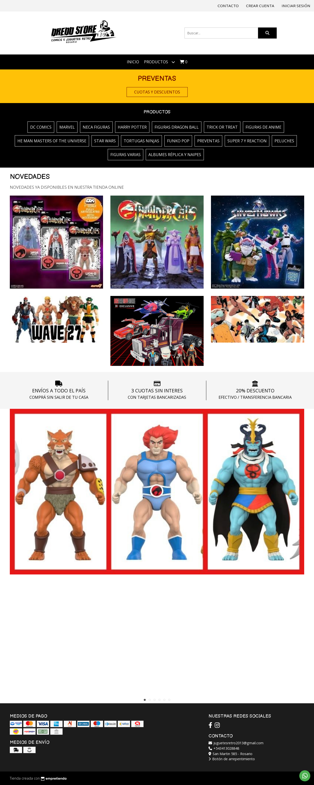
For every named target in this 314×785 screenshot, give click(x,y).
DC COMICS (41, 127)
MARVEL (67, 127)
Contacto (228, 5)
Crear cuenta (260, 5)
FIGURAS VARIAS (125, 154)
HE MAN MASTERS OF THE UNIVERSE (51, 141)
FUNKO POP (178, 141)
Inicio (133, 62)
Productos (159, 61)
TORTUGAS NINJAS (141, 141)
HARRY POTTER (132, 127)
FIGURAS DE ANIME (263, 127)
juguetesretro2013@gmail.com (236, 743)
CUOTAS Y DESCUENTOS (157, 92)
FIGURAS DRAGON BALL (177, 127)
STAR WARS (105, 141)
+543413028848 (224, 748)
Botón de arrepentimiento (232, 759)
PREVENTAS (208, 141)
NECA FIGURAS (96, 127)
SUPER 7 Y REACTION (247, 141)
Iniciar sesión (296, 5)
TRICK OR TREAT (222, 127)
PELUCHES (284, 141)
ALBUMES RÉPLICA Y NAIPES (174, 154)
